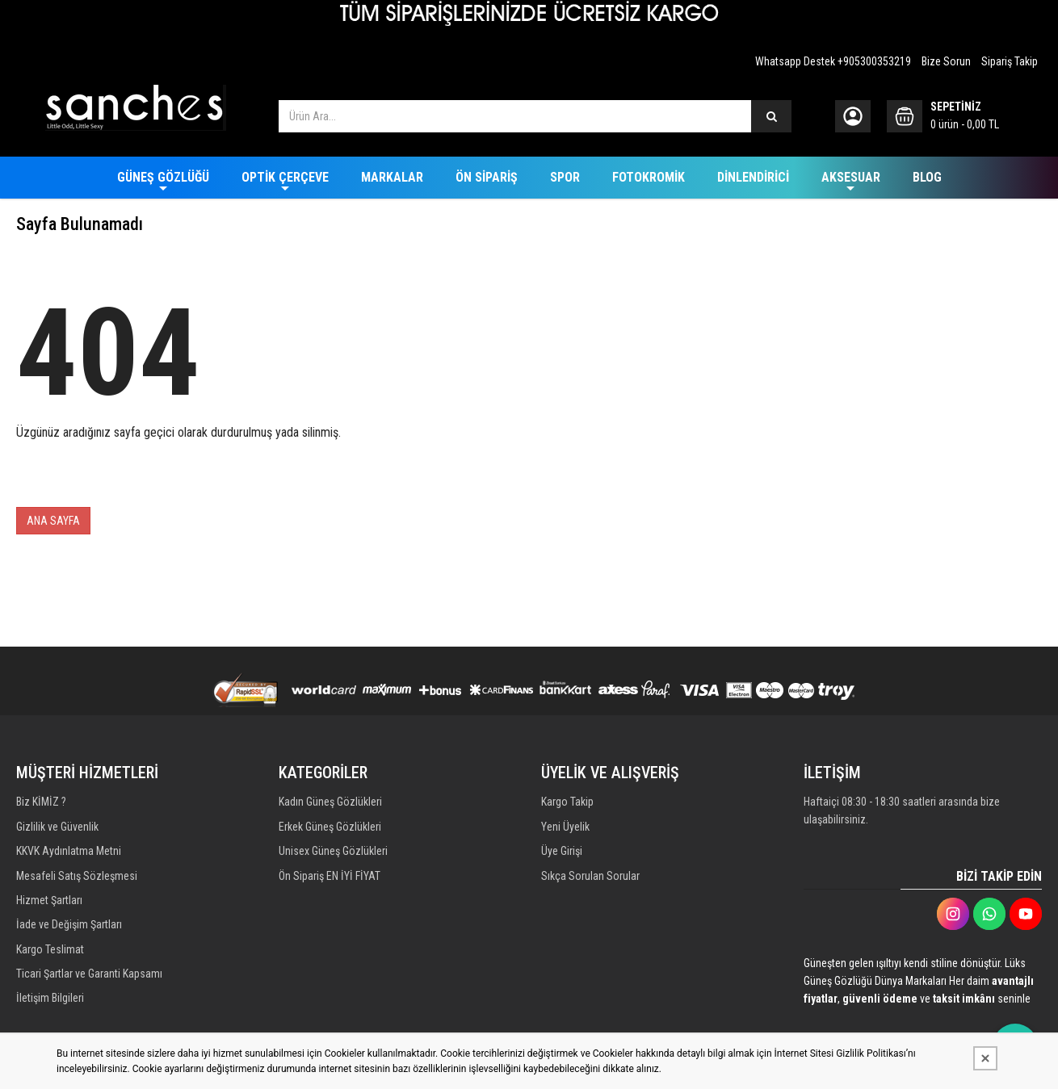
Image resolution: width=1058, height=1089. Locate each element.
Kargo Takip (567, 802)
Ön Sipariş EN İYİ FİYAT (329, 879)
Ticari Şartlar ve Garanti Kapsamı (89, 983)
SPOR (565, 177)
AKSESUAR (850, 177)
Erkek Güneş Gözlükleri (330, 828)
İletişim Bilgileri (50, 1009)
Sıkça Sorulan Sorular (590, 879)
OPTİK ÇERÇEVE (285, 177)
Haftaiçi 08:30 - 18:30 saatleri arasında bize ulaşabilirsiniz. (902, 811)
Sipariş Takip (1009, 61)
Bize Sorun (946, 61)
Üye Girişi (561, 854)
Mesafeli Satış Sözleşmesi (76, 879)
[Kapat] (985, 1058)
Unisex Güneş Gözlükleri (333, 854)
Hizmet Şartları (49, 905)
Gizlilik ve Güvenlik (57, 828)
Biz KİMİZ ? (41, 802)
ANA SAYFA (53, 520)
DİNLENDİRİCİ (753, 177)
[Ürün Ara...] (771, 116)
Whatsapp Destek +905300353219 (833, 61)
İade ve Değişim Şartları (69, 931)
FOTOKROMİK (648, 177)
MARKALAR (392, 177)
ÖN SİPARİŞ (487, 177)
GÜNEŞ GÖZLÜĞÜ (163, 177)
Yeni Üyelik (565, 828)
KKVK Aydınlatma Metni (68, 854)
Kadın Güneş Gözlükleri (330, 802)
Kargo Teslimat (50, 957)
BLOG (927, 177)
